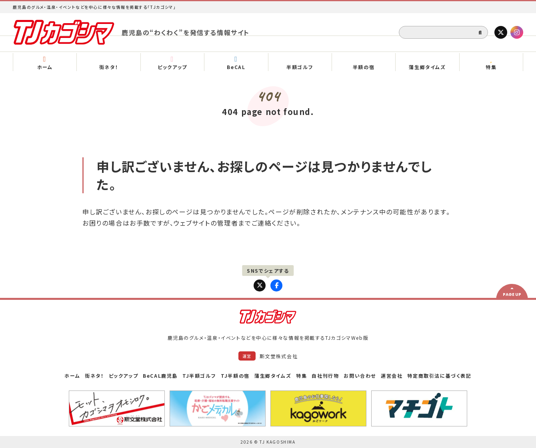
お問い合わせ (360, 375)
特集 (301, 375)
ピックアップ (123, 375)
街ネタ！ (94, 375)
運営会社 (391, 375)
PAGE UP (512, 294)
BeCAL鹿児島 (160, 375)
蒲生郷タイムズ (272, 375)
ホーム (72, 375)
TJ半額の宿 (235, 375)
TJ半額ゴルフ (199, 375)
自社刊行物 (325, 375)
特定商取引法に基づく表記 (439, 375)
